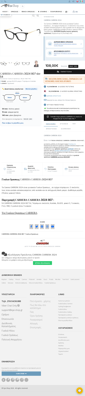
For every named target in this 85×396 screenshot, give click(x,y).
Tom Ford (65, 279)
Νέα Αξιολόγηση (42, 263)
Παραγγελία (64, 72)
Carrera (24, 279)
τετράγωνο (72, 144)
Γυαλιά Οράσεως (50, 283)
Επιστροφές (35, 327)
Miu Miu (57, 279)
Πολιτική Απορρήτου (12, 339)
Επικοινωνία (8, 318)
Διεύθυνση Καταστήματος (9, 325)
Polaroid (32, 279)
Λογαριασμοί (36, 319)
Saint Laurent (75, 279)
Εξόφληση (66, 129)
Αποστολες (51, 129)
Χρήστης (61, 343)
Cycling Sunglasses (64, 306)
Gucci (45, 279)
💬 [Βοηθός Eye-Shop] (80, 391)
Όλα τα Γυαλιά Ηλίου (36, 283)
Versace (10, 283)
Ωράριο (5, 314)
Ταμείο (60, 354)
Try (74, 124)
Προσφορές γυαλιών (65, 315)
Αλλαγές (34, 323)
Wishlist (60, 346)
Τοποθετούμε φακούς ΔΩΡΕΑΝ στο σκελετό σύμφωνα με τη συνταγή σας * (64, 117)
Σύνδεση (61, 334)
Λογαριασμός (62, 337)
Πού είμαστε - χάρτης (40, 301)
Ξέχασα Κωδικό (63, 351)
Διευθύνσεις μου (63, 340)
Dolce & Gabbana (21, 283)
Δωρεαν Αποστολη (52, 96)
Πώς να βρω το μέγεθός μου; (13, 123)
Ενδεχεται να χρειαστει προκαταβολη (60, 100)
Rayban (4, 279)
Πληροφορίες (57, 11)
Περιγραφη (51, 124)
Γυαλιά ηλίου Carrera (65, 304)
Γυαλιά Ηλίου (8, 330)
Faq (32, 311)
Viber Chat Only (11, 305)
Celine (4, 283)
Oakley (11, 279)
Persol (18, 279)
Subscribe (21, 374)
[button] (22, 6)
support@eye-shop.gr (12, 310)
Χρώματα (5, 14)
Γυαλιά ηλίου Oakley (65, 312)
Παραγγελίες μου (64, 348)
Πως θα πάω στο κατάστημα (38, 306)
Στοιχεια (64, 124)
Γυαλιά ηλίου (62, 309)
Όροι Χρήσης (36, 315)
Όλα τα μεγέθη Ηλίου (65, 320)
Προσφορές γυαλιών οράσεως (68, 318)
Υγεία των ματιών (64, 301)
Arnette (39, 279)
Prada (51, 279)
